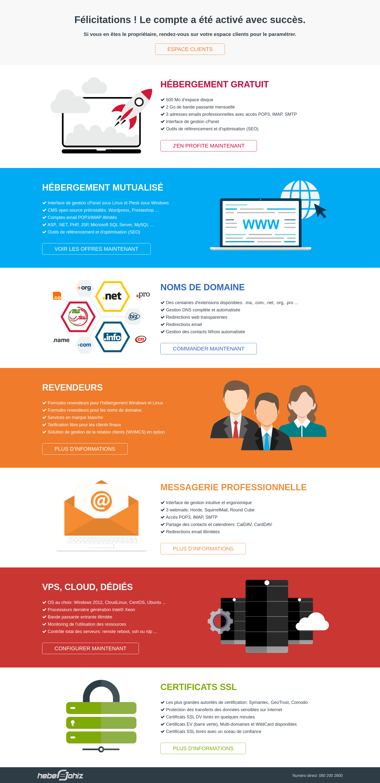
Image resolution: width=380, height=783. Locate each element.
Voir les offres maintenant (96, 249)
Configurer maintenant (91, 648)
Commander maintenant (209, 349)
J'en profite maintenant (209, 146)
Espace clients (190, 49)
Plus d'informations (85, 449)
